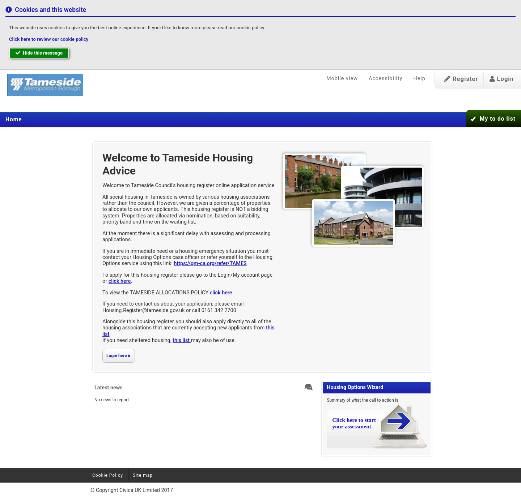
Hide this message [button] (39, 53)
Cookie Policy (107, 475)
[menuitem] (13, 119)
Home (13, 119)
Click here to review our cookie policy (48, 39)
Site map (143, 475)
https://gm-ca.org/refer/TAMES (210, 263)
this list (182, 340)
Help (419, 78)
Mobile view (342, 78)
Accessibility (386, 78)
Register (461, 78)
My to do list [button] (498, 119)
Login (502, 78)
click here (120, 281)
